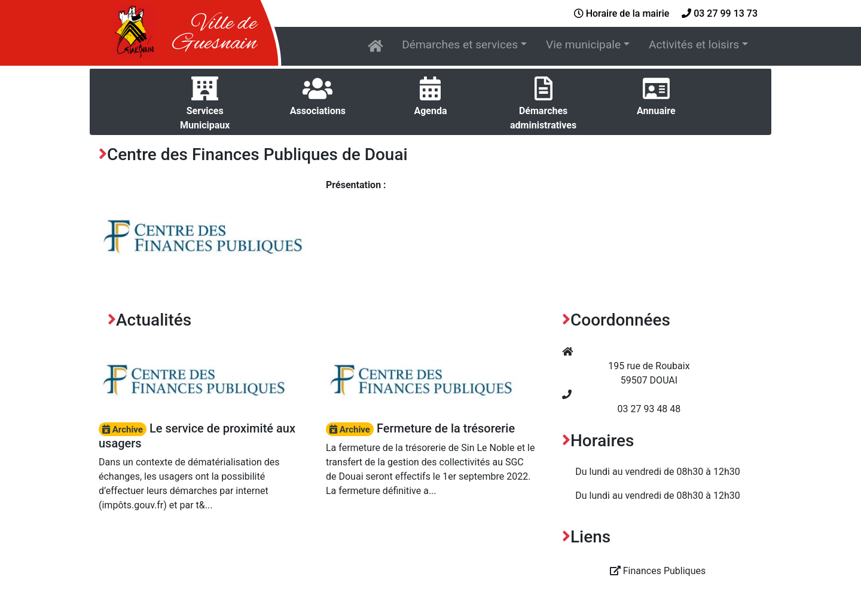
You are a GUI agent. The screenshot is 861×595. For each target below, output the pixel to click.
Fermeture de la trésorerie (420, 428)
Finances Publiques (658, 570)
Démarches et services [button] (460, 44)
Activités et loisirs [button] (694, 44)
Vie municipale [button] (583, 44)
